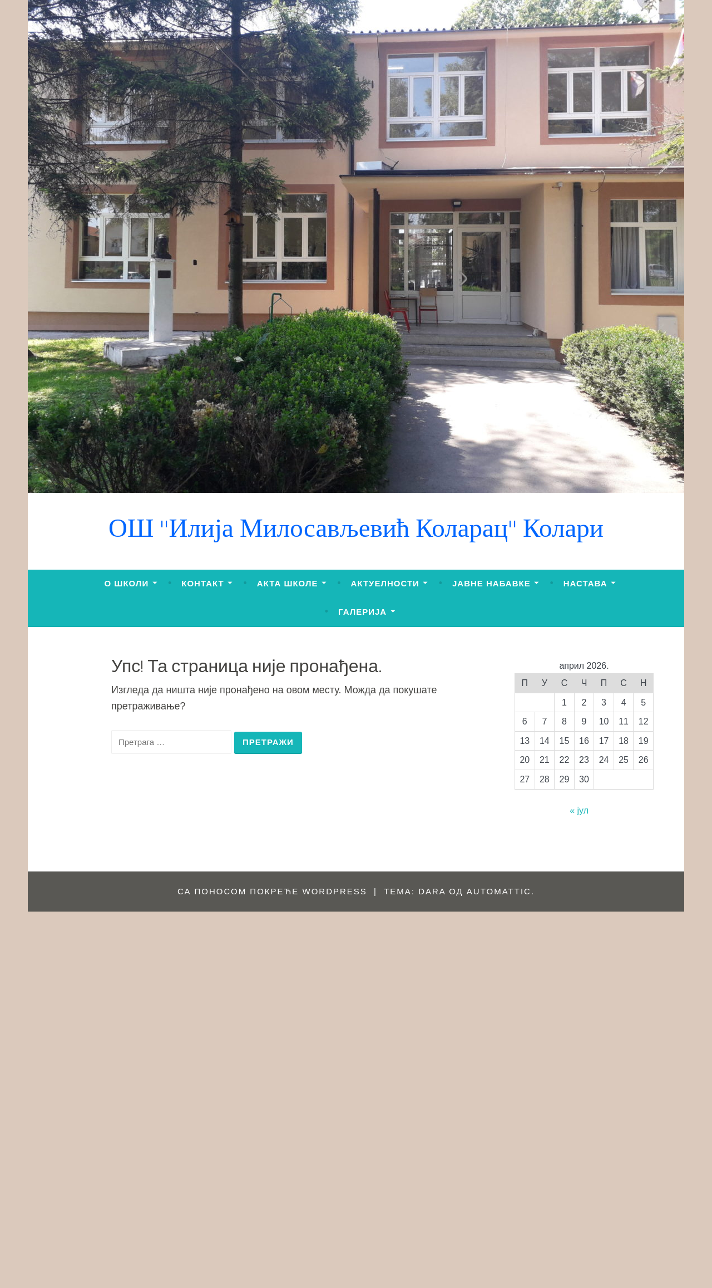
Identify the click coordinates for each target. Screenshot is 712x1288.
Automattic (499, 891)
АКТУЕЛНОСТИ (385, 583)
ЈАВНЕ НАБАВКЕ (491, 583)
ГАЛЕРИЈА (362, 611)
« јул (579, 810)
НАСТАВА (585, 583)
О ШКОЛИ (127, 583)
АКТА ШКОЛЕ (287, 583)
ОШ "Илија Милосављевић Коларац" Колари (356, 531)
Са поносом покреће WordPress (272, 891)
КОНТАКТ (202, 583)
